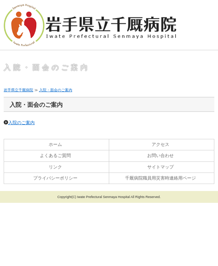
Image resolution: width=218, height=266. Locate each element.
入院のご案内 (21, 122)
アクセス (160, 144)
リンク (55, 167)
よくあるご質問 (55, 155)
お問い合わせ (160, 155)
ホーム (55, 144)
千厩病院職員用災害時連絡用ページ (160, 178)
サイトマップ (160, 167)
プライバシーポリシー (55, 178)
